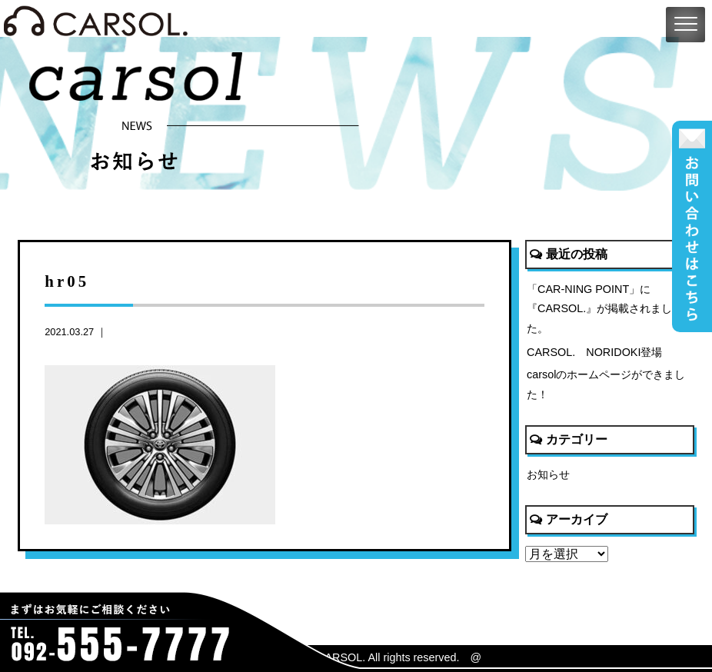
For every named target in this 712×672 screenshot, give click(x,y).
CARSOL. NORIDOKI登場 (594, 352)
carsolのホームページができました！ (606, 384)
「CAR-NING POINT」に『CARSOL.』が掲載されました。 (599, 309)
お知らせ (548, 474)
